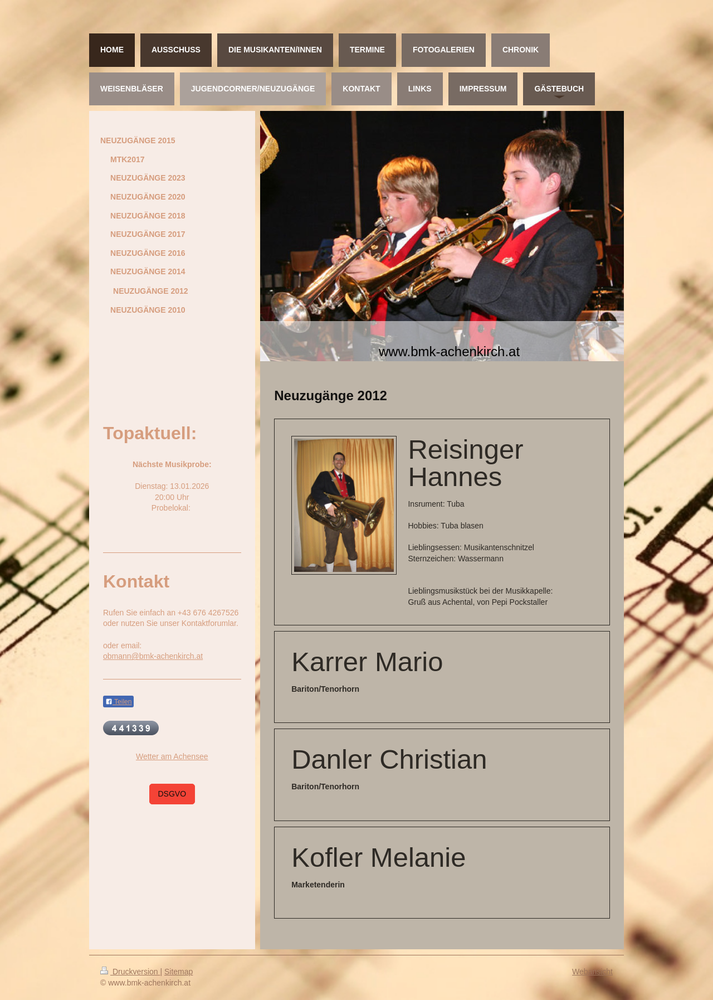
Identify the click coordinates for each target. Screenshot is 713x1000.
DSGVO (172, 793)
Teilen (118, 702)
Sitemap (178, 971)
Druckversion (130, 971)
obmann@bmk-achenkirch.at (153, 656)
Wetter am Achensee (172, 756)
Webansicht (592, 971)
